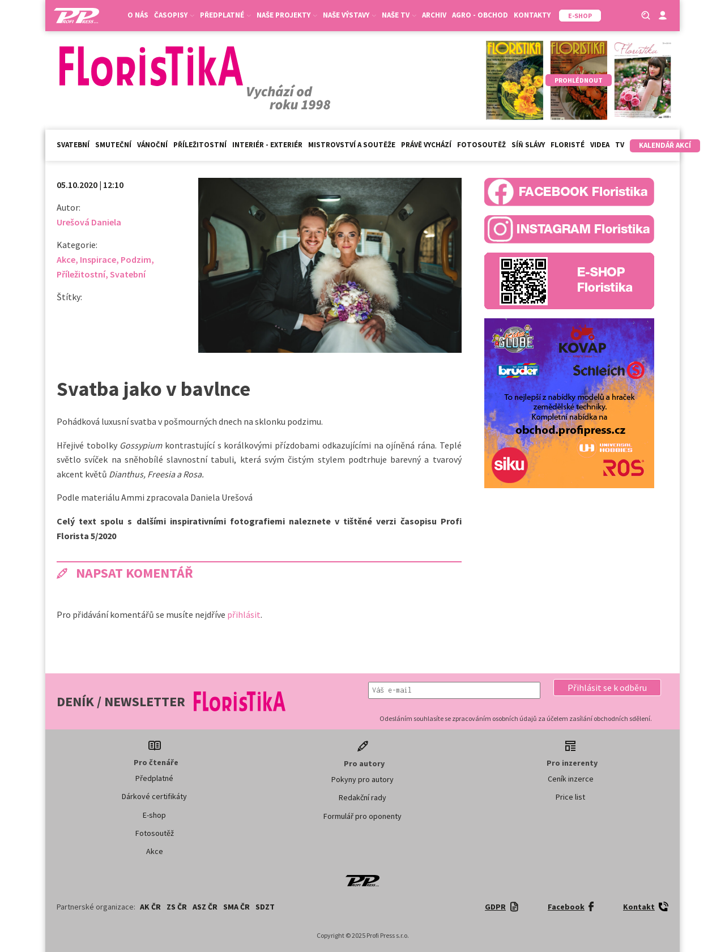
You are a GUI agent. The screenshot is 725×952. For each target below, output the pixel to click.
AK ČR (150, 907)
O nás (137, 15)
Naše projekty (287, 15)
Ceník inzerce (571, 779)
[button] (607, 687)
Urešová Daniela (89, 222)
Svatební (73, 145)
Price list (570, 797)
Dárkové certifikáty (154, 796)
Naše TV (399, 15)
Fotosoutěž (481, 145)
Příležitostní (200, 145)
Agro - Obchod (480, 15)
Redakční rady (362, 797)
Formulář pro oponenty (362, 816)
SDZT (265, 907)
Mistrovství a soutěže (351, 145)
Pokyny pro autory (362, 779)
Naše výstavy (349, 15)
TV (619, 145)
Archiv (434, 15)
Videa (599, 145)
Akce (66, 259)
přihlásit (244, 614)
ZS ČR (177, 907)
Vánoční (152, 145)
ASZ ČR (205, 907)
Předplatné (225, 15)
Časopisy (174, 15)
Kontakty (532, 15)
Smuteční (113, 145)
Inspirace (98, 259)
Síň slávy (528, 145)
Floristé (568, 145)
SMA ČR (236, 907)
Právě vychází (426, 145)
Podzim (136, 259)
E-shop (154, 815)
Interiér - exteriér (267, 145)
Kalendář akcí (665, 145)
